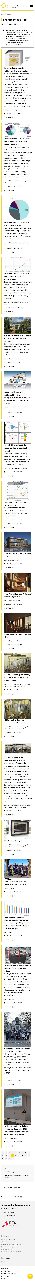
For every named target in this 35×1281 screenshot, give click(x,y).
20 (6, 1159)
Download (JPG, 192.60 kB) (13, 1142)
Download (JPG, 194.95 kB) (13, 412)
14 (16, 1155)
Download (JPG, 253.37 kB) (13, 472)
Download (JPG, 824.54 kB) (13, 1003)
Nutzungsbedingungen (8, 1274)
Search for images (9, 1172)
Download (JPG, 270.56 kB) (13, 523)
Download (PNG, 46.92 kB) (13, 936)
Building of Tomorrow (8, 1239)
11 (6, 1155)
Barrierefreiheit (6, 1276)
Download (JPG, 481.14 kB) (13, 644)
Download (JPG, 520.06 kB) (13, 604)
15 (19, 1155)
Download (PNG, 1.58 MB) (13, 810)
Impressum (4, 1268)
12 (9, 1155)
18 (29, 1155)
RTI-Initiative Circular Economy (11, 1252)
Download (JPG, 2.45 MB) (12, 892)
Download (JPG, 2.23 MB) (12, 362)
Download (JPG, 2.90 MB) (12, 732)
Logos (3, 1261)
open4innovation (11, 1208)
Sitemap (3, 1279)
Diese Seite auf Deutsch (12, 1188)
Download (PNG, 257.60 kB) (13, 186)
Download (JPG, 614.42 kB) (13, 564)
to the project (9, 118)
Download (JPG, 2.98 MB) (12, 850)
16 (22, 1155)
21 (9, 1159)
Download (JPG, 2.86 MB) (12, 690)
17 (25, 1155)
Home (3, 14)
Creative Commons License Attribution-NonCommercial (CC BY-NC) (17, 43)
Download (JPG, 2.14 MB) (12, 1080)
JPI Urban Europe (6, 1249)
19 (2, 1159)
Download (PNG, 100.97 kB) (13, 307)
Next (13, 1159)
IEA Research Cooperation (9, 1247)
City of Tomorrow (6, 1242)
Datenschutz (5, 1271)
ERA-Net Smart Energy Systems (11, 1244)
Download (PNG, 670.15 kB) (13, 114)
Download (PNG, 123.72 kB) (13, 248)
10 (2, 1155)
